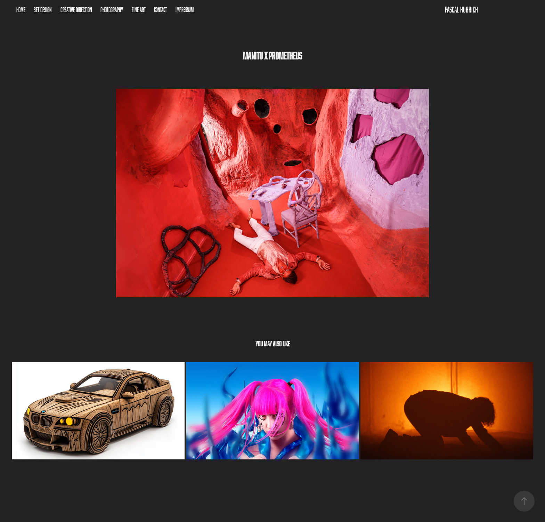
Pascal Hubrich (461, 9)
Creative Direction (76, 9)
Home (20, 9)
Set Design (43, 9)
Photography (111, 9)
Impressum (185, 9)
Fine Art (139, 9)
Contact (160, 9)
